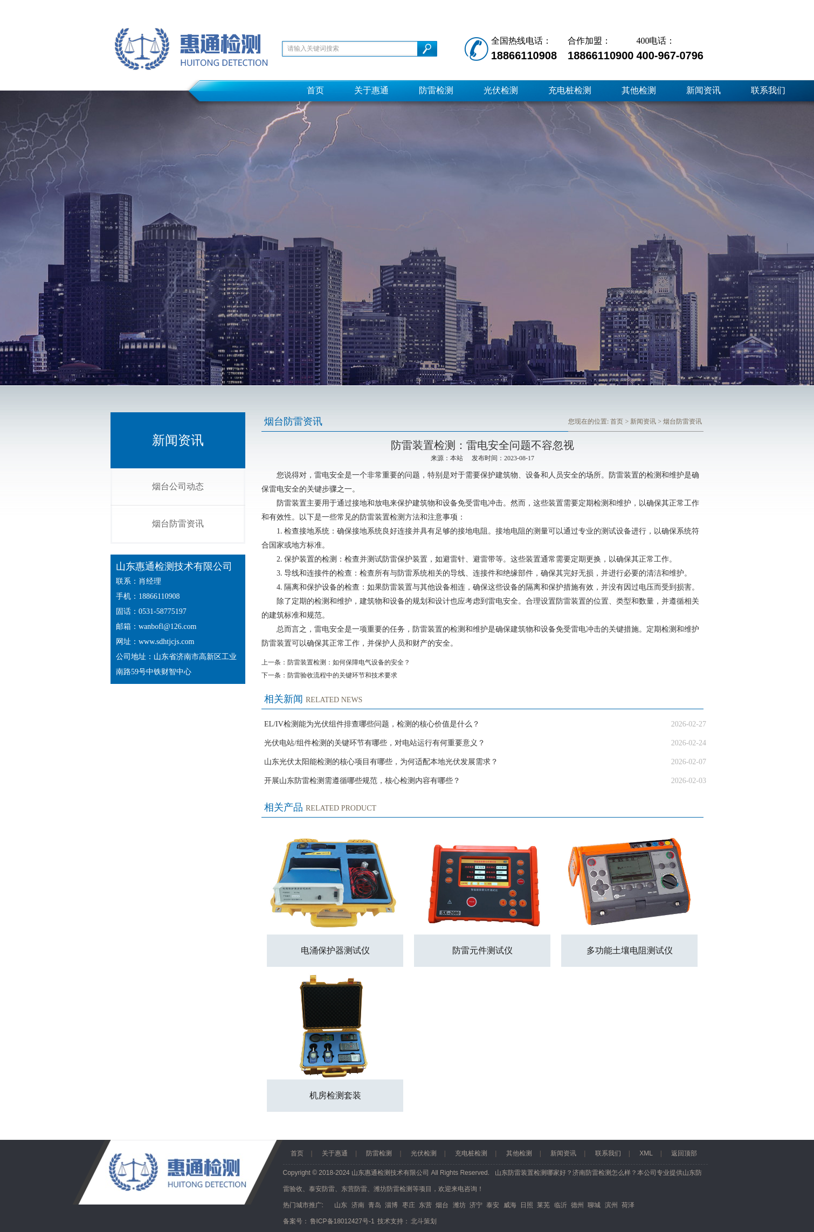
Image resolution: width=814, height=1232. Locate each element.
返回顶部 (684, 1153)
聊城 (594, 1205)
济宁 (476, 1205)
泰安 (492, 1205)
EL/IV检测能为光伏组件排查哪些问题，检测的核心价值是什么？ (372, 724)
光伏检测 (501, 90)
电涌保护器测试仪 (335, 950)
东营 (425, 1205)
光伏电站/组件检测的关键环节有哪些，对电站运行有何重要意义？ (374, 743)
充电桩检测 (569, 90)
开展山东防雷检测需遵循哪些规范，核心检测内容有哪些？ (362, 781)
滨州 (611, 1205)
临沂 (560, 1205)
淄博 (391, 1205)
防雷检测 (436, 90)
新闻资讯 (703, 90)
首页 (315, 90)
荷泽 (628, 1205)
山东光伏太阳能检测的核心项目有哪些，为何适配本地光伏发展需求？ (381, 762)
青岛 (374, 1205)
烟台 (442, 1205)
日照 (526, 1205)
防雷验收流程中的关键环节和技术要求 (342, 675)
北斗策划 (424, 1221)
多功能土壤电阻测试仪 (630, 950)
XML (646, 1153)
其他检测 (639, 90)
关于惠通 (371, 90)
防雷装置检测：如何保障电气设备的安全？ (348, 662)
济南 (357, 1205)
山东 (340, 1205)
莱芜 (543, 1205)
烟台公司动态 (178, 486)
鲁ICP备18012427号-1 (342, 1221)
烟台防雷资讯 (178, 523)
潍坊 (459, 1205)
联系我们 (768, 90)
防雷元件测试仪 (482, 950)
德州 (577, 1205)
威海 (509, 1205)
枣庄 (408, 1205)
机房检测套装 (335, 1095)
